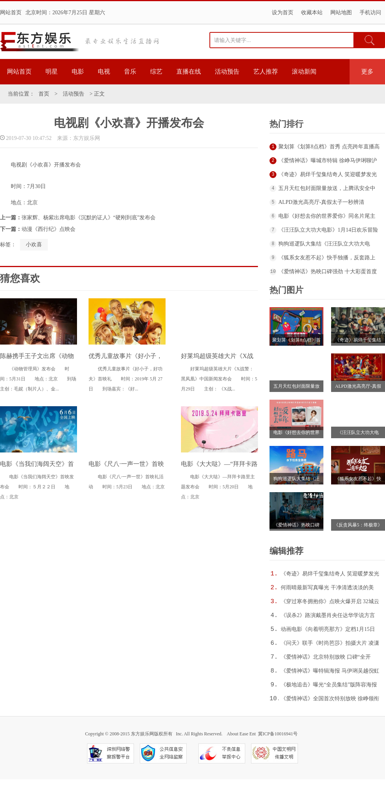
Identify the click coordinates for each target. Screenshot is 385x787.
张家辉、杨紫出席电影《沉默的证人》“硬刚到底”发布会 (89, 217)
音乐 (130, 71)
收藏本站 (312, 12)
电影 (78, 71)
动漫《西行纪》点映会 (48, 229)
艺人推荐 (265, 71)
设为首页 (282, 12)
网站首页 (11, 12)
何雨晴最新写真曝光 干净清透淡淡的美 (327, 587)
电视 (104, 71)
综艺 (156, 71)
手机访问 (370, 12)
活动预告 (227, 71)
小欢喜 (34, 244)
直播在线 (188, 71)
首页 (43, 94)
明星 (51, 71)
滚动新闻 (304, 71)
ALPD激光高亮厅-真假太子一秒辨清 (321, 202)
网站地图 (341, 12)
